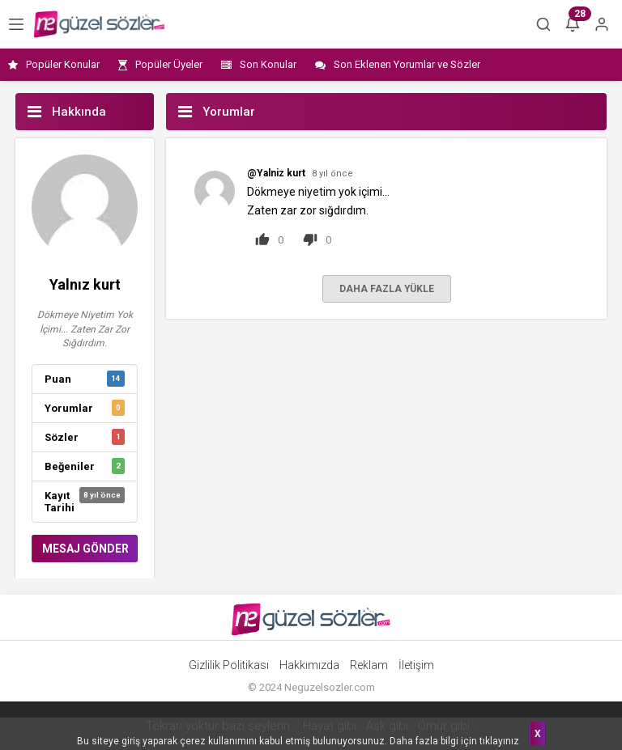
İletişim (416, 665)
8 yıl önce (332, 173)
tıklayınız (499, 741)
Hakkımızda (309, 665)
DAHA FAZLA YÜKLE (386, 288)
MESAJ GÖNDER (85, 548)
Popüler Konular (54, 64)
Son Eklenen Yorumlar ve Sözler (397, 64)
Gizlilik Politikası (229, 665)
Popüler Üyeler (160, 64)
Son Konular (258, 64)
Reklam (369, 665)
